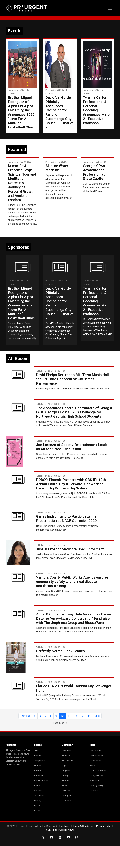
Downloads (95, 760)
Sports (37, 805)
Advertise (95, 780)
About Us (66, 750)
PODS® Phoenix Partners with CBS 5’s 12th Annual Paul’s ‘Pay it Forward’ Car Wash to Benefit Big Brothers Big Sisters (71, 484)
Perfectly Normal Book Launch (60, 651)
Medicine (38, 790)
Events (37, 785)
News (64, 785)
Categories (67, 795)
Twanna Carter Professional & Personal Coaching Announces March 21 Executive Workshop (97, 110)
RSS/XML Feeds (98, 770)
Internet (38, 770)
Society (37, 800)
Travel (37, 810)
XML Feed (51, 829)
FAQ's (92, 765)
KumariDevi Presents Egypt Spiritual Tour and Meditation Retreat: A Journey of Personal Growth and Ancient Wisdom (22, 183)
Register (66, 770)
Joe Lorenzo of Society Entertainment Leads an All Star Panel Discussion (72, 447)
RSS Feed (66, 800)
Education (39, 775)
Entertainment (41, 780)
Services (66, 755)
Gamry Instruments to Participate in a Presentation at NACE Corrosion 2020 (66, 518)
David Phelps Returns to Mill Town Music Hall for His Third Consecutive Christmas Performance (72, 379)
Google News (96, 775)
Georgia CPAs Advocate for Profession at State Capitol (94, 172)
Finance (37, 765)
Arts (36, 750)
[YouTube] (68, 837)
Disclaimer (65, 826)
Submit (65, 780)
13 (82, 715)
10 (62, 715)
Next (97, 715)
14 (89, 715)
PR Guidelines (96, 755)
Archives (66, 790)
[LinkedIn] (60, 837)
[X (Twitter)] (43, 837)
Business (38, 755)
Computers (39, 760)
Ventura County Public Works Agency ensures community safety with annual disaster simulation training (72, 581)
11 (69, 715)
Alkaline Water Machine (56, 168)
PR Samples (96, 750)
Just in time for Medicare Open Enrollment (70, 549)
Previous (25, 715)
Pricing (65, 775)
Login (64, 765)
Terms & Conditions (83, 826)
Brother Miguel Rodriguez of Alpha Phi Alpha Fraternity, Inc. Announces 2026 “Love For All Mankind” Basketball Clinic (21, 112)
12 (75, 715)
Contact (94, 790)
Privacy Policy (96, 785)
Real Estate (39, 795)
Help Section (68, 760)
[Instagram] (77, 837)
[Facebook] (51, 837)
